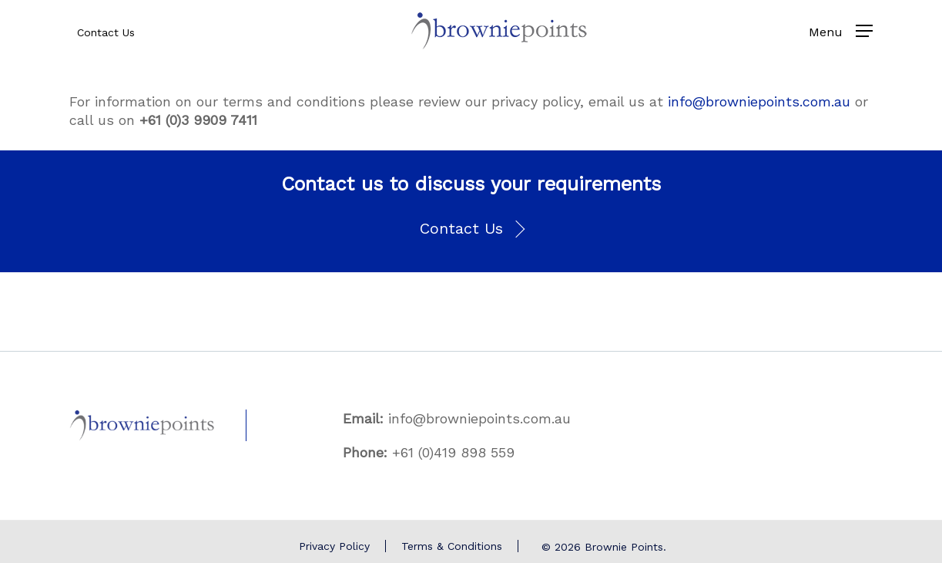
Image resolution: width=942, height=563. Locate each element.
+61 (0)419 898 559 (453, 452)
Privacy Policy (334, 546)
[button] (471, 229)
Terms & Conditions (451, 546)
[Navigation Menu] (864, 31)
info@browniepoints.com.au (759, 101)
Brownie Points (624, 547)
